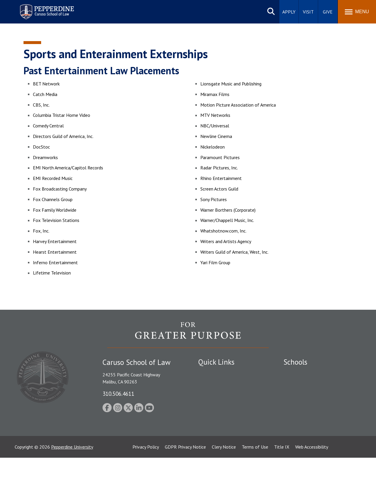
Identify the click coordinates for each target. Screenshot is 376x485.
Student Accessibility (218, 383)
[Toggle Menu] (357, 11)
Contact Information (218, 414)
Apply (289, 12)
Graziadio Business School (309, 394)
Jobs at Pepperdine (216, 404)
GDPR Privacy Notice (185, 474)
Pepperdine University (72, 474)
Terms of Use (255, 474)
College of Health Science (309, 430)
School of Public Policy (306, 420)
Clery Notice (224, 474)
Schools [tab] (295, 362)
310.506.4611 (118, 393)
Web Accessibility (311, 474)
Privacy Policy (145, 474)
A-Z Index (207, 441)
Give (328, 12)
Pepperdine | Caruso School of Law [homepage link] (46, 8)
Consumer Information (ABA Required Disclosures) (225, 427)
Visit (308, 12)
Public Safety (211, 373)
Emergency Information (221, 394)
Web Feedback (212, 451)
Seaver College (298, 373)
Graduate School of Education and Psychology (317, 407)
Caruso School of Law (305, 383)
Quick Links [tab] (216, 362)
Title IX (281, 474)
